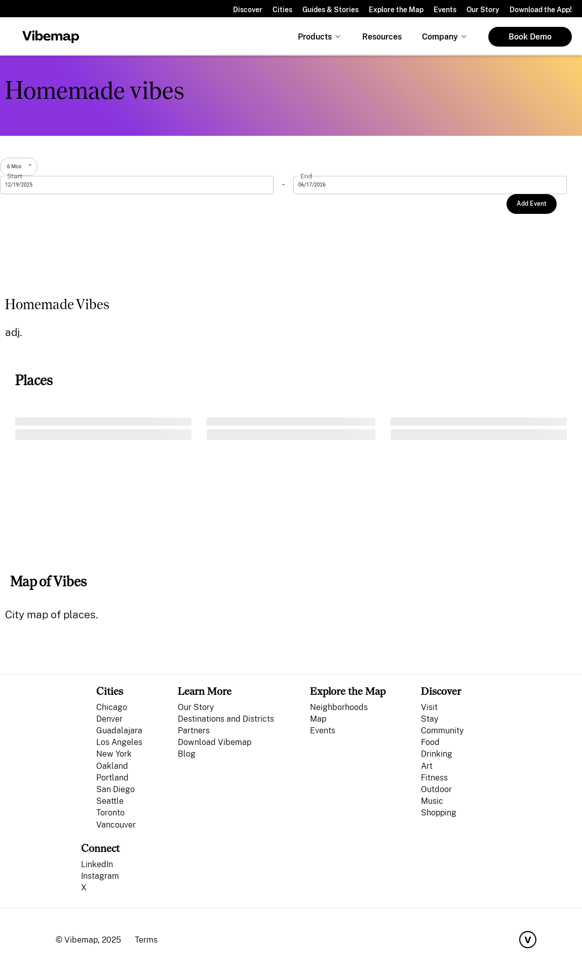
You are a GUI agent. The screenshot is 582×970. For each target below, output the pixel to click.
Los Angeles (119, 742)
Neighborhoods (339, 707)
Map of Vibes (48, 581)
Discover (247, 10)
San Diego (115, 789)
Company (440, 37)
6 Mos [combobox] (14, 166)
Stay (429, 719)
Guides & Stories (330, 10)
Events (445, 10)
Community (442, 730)
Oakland (112, 766)
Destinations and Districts (226, 719)
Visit (429, 707)
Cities (282, 10)
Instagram (100, 876)
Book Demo (530, 37)
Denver (109, 719)
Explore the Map (396, 10)
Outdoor (436, 789)
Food (430, 742)
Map (318, 719)
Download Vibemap (214, 742)
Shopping (438, 812)
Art (427, 766)
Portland (112, 777)
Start (14, 176)
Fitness (434, 777)
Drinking (436, 754)
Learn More (204, 691)
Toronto (110, 812)
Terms (146, 940)
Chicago (111, 707)
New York (114, 754)
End (306, 176)
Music (432, 801)
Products (315, 37)
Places (34, 380)
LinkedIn (97, 864)
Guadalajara (119, 730)
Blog (187, 754)
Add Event (532, 203)
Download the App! (541, 10)
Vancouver (116, 825)
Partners (194, 730)
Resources (382, 37)
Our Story (483, 10)
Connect (100, 848)
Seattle (110, 801)
